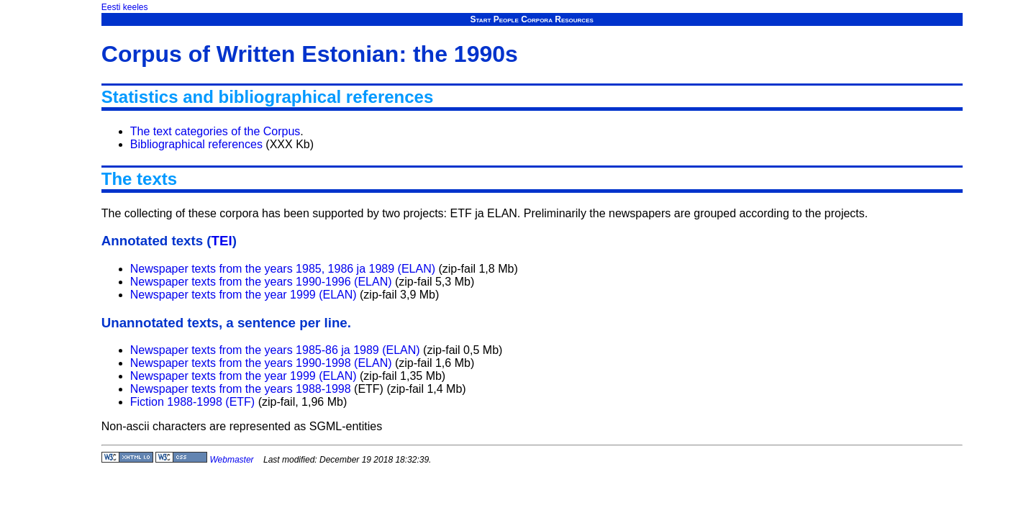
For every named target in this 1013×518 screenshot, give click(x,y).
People (506, 19)
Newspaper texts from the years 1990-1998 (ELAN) (261, 363)
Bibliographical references (196, 144)
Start (481, 19)
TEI (222, 240)
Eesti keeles (124, 7)
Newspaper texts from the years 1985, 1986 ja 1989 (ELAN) (282, 269)
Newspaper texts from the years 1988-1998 (240, 389)
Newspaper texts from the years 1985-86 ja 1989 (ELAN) (275, 350)
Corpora (537, 19)
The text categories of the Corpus (215, 131)
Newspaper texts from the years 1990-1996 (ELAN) (261, 282)
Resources (574, 19)
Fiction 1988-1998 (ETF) (192, 402)
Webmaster (231, 460)
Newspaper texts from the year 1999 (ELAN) (243, 294)
